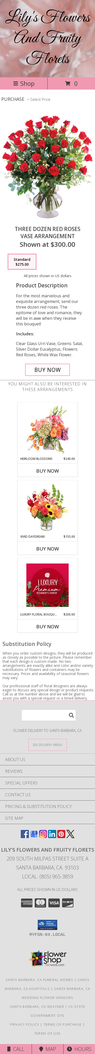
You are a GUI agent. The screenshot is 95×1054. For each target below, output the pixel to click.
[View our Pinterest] (61, 836)
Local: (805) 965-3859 (47, 876)
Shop (23, 83)
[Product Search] (48, 715)
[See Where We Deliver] (47, 744)
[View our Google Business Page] (34, 836)
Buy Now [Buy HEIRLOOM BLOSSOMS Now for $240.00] (47, 471)
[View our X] (70, 836)
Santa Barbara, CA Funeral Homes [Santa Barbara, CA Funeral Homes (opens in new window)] (39, 979)
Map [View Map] (47, 1049)
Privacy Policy (24, 1024)
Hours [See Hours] (79, 1049)
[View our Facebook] (25, 836)
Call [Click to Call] (15, 1049)
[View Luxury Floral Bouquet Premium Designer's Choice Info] (47, 585)
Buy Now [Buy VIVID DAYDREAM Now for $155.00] (47, 548)
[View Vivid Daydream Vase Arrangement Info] (47, 507)
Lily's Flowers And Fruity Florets (47, 39)
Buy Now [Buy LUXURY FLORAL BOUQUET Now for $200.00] (47, 626)
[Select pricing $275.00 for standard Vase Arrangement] (22, 261)
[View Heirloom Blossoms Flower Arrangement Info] (47, 429)
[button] (47, 925)
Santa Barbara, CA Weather (37, 1006)
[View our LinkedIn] (52, 836)
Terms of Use (47, 1033)
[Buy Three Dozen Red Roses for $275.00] (47, 370)
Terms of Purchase (63, 1024)
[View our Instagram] (43, 836)
